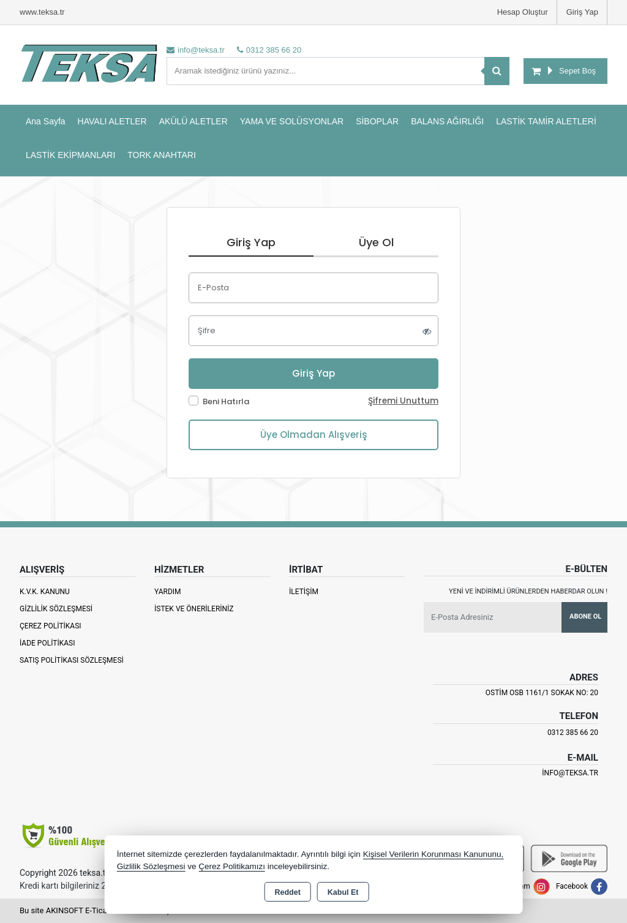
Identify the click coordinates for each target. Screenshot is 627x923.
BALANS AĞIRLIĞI (447, 121)
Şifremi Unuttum (403, 401)
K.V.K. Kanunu (45, 591)
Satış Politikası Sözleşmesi (72, 660)
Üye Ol (376, 242)
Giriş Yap (582, 12)
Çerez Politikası (50, 626)
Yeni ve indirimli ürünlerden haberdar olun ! (528, 591)
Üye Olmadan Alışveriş (313, 434)
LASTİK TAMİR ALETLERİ (546, 121)
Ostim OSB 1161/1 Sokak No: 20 (542, 692)
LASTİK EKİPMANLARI (70, 155)
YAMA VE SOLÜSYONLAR (292, 121)
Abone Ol (585, 616)
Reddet (287, 892)
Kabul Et (343, 892)
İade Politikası (47, 643)
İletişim (303, 591)
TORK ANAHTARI (161, 155)
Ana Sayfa (46, 121)
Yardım (167, 591)
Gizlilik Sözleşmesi (56, 609)
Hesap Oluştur (522, 12)
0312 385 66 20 (572, 732)
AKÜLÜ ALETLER (193, 121)
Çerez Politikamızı (231, 866)
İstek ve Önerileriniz (194, 609)
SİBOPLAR (377, 121)
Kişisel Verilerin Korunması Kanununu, (433, 854)
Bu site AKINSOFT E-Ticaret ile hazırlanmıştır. (99, 910)
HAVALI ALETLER (112, 121)
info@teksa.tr (570, 773)
